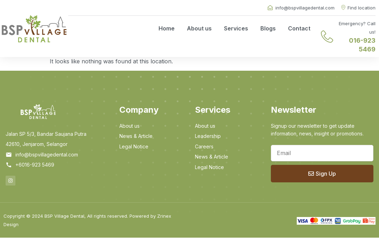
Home (167, 28)
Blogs (268, 28)
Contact (299, 28)
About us (199, 28)
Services (236, 28)
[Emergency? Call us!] (327, 36)
